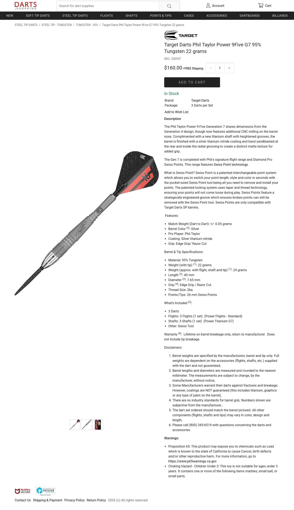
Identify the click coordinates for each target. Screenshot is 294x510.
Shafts (131, 16)
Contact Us (23, 500)
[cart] (264, 6)
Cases (189, 16)
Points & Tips (160, 16)
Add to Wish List (177, 112)
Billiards (280, 16)
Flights (106, 16)
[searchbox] (118, 6)
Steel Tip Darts (75, 16)
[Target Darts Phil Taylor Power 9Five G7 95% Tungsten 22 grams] (74, 424)
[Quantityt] (220, 68)
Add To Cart (192, 82)
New (9, 16)
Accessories (216, 16)
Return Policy (96, 500)
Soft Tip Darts (38, 16)
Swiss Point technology (231, 164)
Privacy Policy (74, 500)
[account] (215, 6)
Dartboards (250, 16)
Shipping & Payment (47, 500)
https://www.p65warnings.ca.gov (192, 461)
